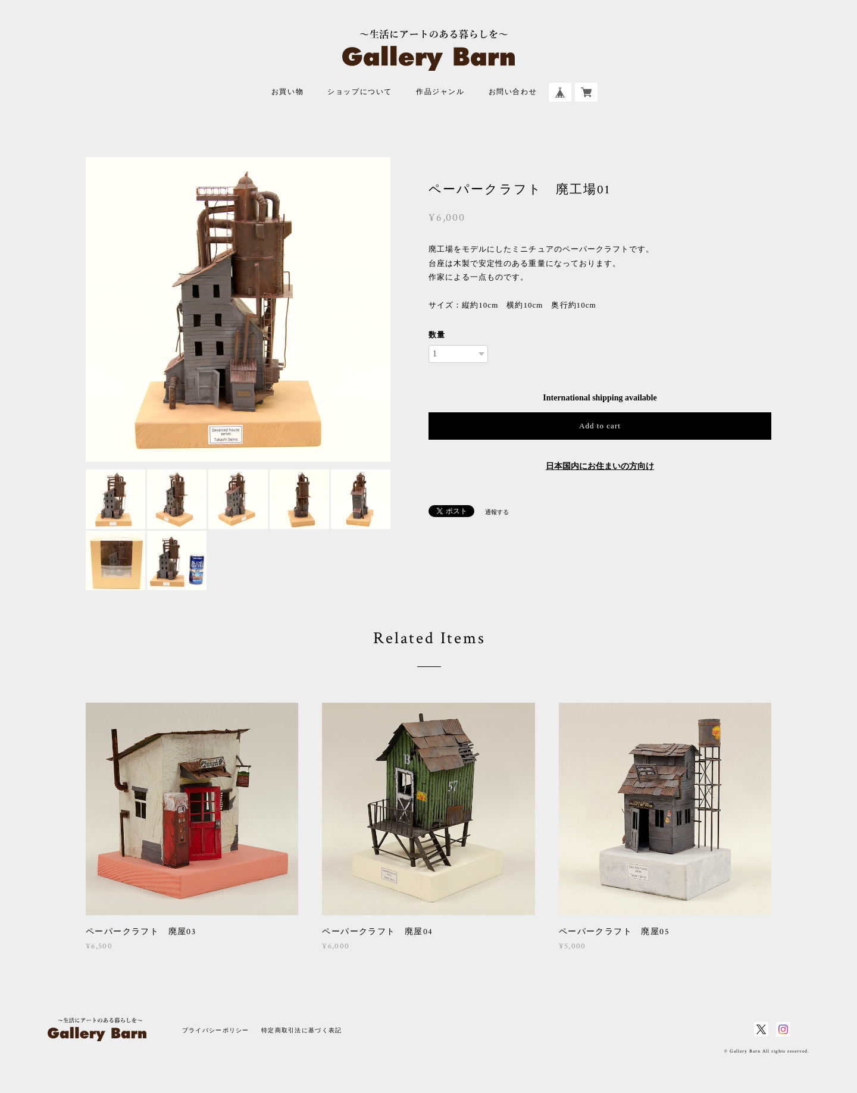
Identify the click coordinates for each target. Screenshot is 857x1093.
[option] (238, 309)
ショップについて (359, 91)
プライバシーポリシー (215, 1030)
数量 (436, 334)
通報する (497, 512)
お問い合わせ (513, 91)
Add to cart (600, 425)
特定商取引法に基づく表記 (301, 1030)
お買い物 (287, 91)
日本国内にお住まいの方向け (600, 466)
